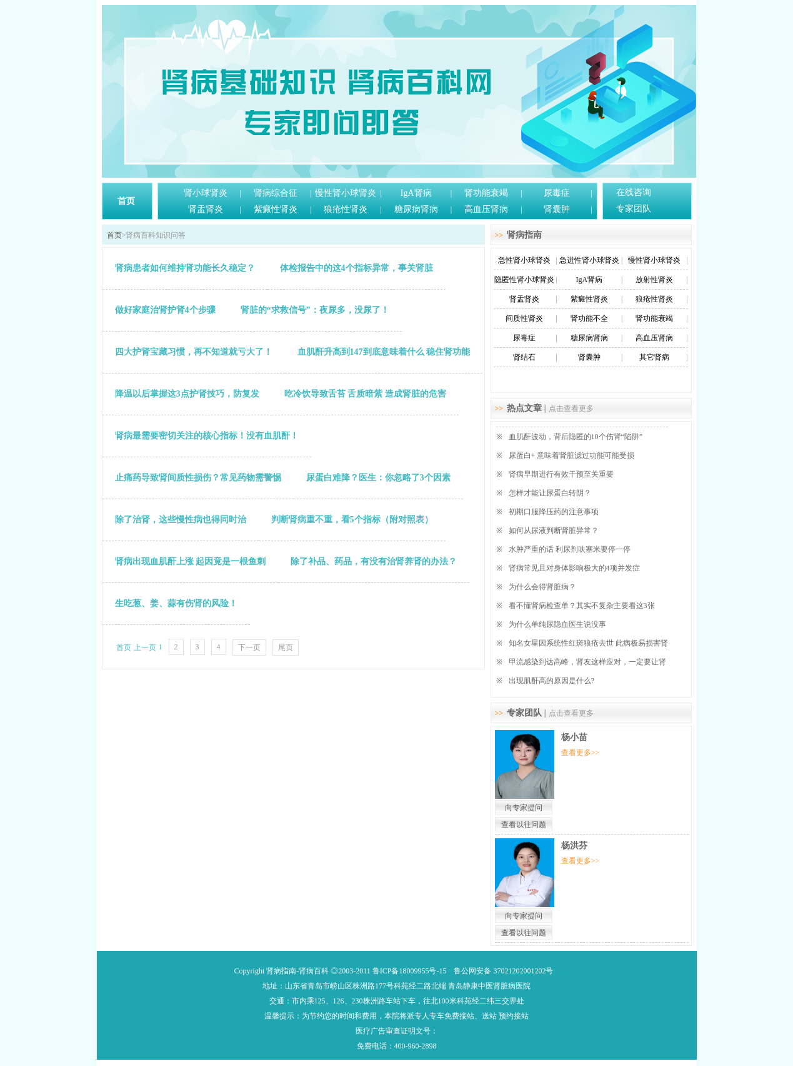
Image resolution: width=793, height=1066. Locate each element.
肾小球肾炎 (205, 193)
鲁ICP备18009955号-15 (409, 971)
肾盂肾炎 (205, 209)
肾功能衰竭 (486, 193)
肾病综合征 (275, 193)
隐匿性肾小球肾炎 (524, 279)
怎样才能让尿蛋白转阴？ (550, 493)
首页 (126, 201)
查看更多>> (580, 752)
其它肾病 (654, 357)
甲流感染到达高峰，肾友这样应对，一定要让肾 (587, 661)
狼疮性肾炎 (345, 209)
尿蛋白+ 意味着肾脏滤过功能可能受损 (572, 455)
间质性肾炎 (524, 318)
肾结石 (524, 357)
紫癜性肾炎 (275, 209)
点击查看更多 (571, 408)
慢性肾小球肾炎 (345, 193)
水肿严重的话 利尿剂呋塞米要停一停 (570, 549)
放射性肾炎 (654, 279)
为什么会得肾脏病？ (542, 586)
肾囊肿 (557, 209)
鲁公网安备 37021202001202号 (503, 971)
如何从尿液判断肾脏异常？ (554, 530)
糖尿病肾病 (416, 209)
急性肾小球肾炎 (524, 260)
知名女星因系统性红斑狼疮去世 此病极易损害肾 (588, 643)
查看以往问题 (523, 824)
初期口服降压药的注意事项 (554, 511)
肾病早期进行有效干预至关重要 (561, 474)
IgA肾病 (416, 193)
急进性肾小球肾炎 (589, 260)
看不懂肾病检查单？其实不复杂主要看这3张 (582, 605)
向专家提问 (523, 807)
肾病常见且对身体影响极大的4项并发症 (574, 568)
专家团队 (633, 208)
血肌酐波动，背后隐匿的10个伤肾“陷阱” (576, 436)
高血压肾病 (486, 209)
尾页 (285, 647)
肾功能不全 (589, 318)
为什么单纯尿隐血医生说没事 (557, 624)
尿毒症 (557, 193)
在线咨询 (633, 192)
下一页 (249, 647)
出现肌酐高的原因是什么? (551, 680)
